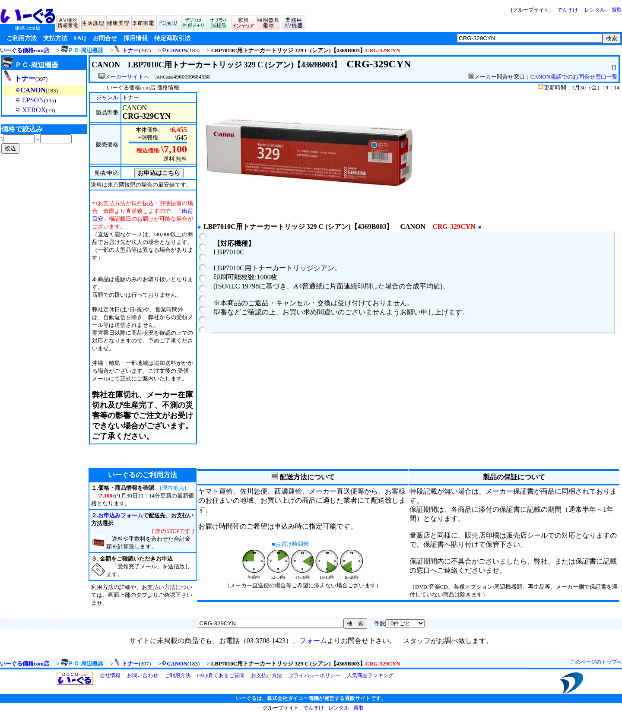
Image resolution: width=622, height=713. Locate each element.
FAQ (80, 38)
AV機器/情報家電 (68, 21)
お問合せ (105, 38)
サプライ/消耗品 (219, 21)
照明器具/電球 (269, 21)
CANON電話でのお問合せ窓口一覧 (574, 76)
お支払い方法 (266, 675)
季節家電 (143, 21)
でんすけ (567, 10)
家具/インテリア (244, 21)
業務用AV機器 (294, 21)
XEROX (24, 110)
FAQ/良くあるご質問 (220, 675)
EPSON (23, 100)
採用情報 (136, 38)
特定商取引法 (172, 38)
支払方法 (55, 38)
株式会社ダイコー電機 (293, 698)
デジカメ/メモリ (193, 21)
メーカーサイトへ (123, 76)
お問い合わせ (142, 675)
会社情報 (110, 675)
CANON (174, 50)
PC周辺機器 (168, 21)
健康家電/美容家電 (118, 21)
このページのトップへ (596, 662)
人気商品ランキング (370, 675)
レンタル (594, 10)
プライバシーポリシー (314, 675)
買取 (617, 10)
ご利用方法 (21, 38)
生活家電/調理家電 (93, 21)
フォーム (313, 640)
